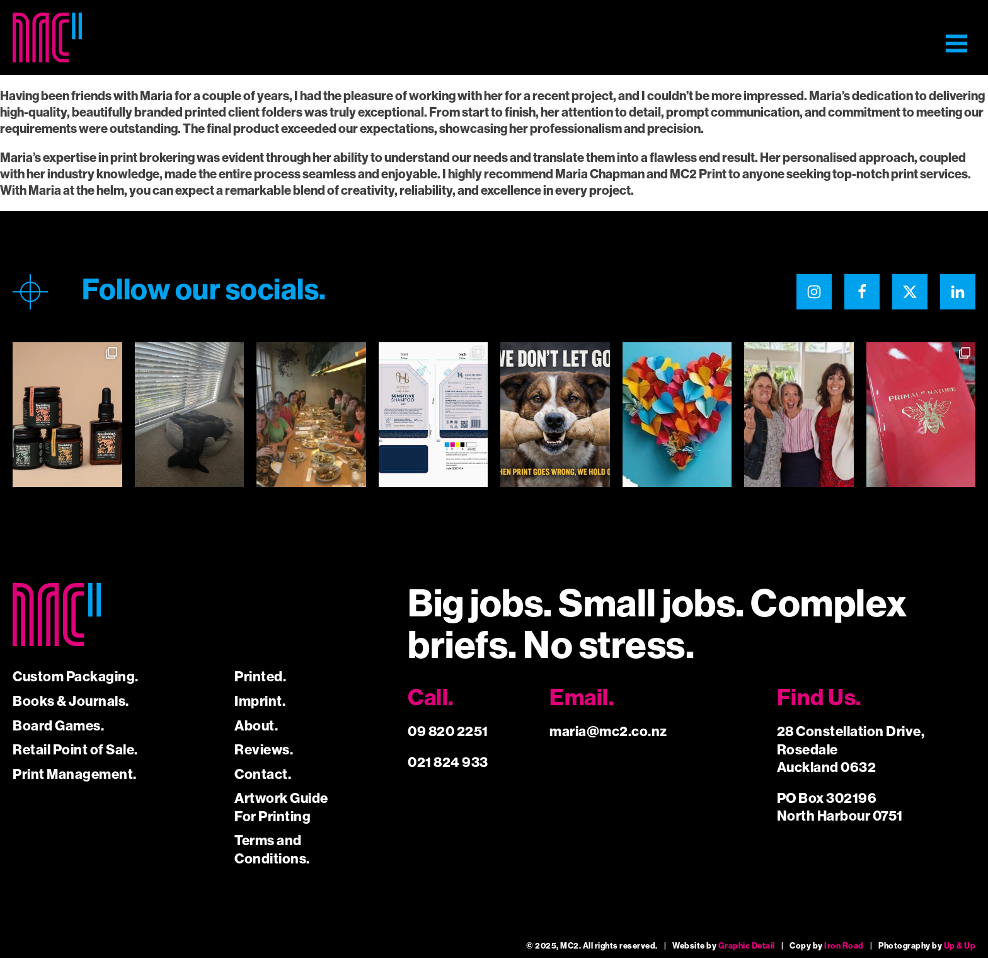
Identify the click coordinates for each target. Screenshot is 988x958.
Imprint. (259, 701)
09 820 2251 (448, 731)
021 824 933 (448, 762)
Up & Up (960, 945)
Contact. (262, 774)
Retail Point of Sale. (75, 749)
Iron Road (844, 945)
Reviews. (263, 749)
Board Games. (58, 725)
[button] (956, 43)
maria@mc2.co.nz (608, 731)
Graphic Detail (746, 945)
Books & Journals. (71, 701)
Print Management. (75, 774)
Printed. (260, 676)
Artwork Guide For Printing (281, 807)
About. (256, 725)
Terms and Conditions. (272, 849)
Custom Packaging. (76, 676)
